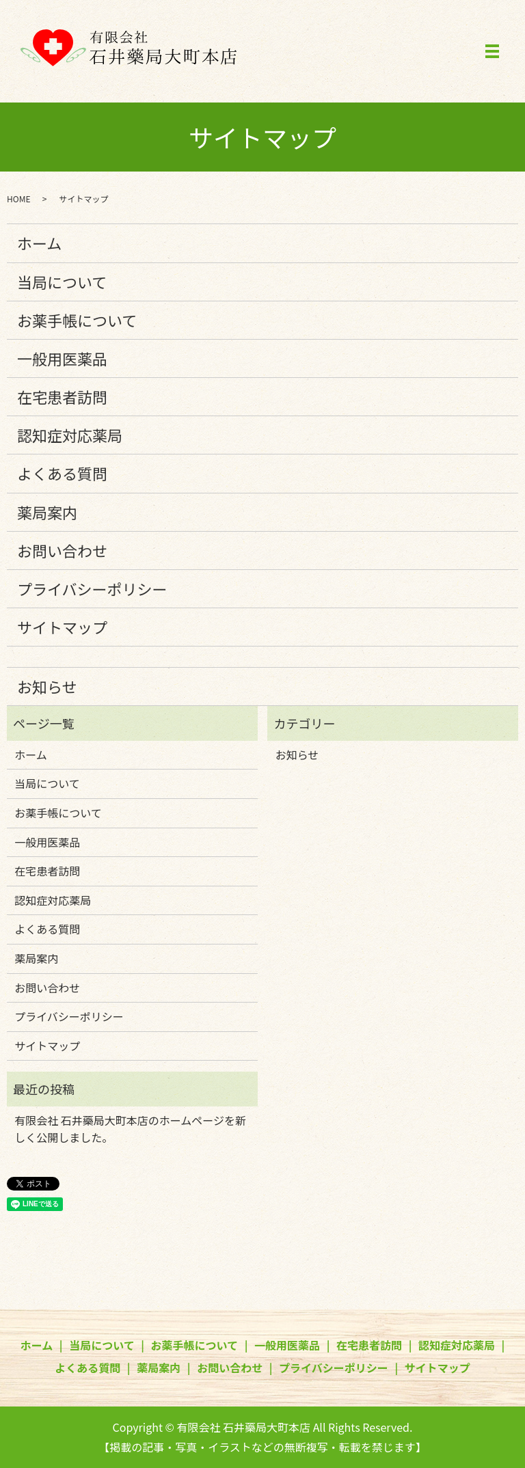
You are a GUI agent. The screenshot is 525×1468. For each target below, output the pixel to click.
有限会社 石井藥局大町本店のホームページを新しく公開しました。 (130, 1129)
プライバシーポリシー (92, 588)
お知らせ (47, 686)
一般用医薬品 (62, 358)
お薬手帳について (77, 320)
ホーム (39, 243)
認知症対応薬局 (69, 435)
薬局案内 (47, 512)
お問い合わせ (62, 550)
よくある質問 (62, 473)
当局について (62, 282)
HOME (18, 198)
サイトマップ (62, 627)
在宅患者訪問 (62, 396)
